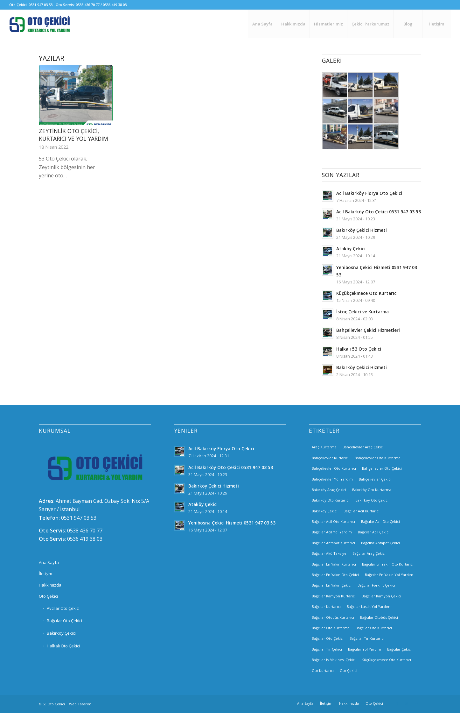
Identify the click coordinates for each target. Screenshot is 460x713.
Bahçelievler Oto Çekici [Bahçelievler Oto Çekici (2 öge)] (382, 468)
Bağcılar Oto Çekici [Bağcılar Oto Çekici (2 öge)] (328, 638)
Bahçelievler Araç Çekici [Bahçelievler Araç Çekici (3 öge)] (363, 447)
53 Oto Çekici (54, 704)
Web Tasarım (80, 704)
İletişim (45, 573)
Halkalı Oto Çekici (63, 646)
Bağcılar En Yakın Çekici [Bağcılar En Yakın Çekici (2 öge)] (332, 585)
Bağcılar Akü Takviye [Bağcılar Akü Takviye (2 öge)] (329, 553)
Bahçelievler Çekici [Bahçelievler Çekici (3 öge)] (375, 479)
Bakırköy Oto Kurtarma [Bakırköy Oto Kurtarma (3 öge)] (371, 489)
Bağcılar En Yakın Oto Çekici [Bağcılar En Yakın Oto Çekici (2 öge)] (335, 574)
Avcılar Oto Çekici (63, 608)
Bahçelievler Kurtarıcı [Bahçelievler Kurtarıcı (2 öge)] (330, 457)
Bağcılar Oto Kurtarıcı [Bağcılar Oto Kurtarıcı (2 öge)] (374, 627)
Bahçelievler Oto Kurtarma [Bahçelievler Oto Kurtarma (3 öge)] (378, 457)
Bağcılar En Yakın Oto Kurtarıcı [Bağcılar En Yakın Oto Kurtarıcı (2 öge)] (388, 564)
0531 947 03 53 (78, 517)
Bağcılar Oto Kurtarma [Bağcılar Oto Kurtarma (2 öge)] (331, 627)
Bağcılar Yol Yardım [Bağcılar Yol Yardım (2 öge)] (364, 649)
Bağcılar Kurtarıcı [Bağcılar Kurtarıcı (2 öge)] (326, 606)
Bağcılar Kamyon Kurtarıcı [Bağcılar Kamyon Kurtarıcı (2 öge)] (334, 596)
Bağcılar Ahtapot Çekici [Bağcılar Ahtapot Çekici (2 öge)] (380, 542)
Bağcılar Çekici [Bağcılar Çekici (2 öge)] (399, 649)
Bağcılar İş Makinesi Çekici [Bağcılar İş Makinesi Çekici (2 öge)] (334, 659)
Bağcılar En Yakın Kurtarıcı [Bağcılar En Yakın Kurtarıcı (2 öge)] (334, 564)
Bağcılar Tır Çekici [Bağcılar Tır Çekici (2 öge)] (327, 649)
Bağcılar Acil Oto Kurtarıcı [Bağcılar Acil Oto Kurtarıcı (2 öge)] (333, 521)
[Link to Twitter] (416, 703)
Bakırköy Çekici (61, 633)
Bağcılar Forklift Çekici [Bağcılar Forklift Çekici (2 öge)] (376, 585)
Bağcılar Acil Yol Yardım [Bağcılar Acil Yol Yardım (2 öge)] (332, 532)
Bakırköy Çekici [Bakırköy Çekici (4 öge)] (325, 511)
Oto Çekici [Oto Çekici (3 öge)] (348, 670)
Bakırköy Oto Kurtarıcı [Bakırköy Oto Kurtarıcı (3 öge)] (330, 500)
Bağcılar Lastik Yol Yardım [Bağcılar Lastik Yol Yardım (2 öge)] (368, 606)
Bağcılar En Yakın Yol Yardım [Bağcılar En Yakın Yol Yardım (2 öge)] (389, 574)
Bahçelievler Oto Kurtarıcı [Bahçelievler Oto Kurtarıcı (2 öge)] (334, 468)
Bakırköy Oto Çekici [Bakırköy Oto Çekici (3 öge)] (371, 500)
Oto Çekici (48, 596)
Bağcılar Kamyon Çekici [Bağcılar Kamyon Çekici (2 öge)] (381, 596)
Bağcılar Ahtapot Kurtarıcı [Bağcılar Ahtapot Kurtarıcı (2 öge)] (333, 542)
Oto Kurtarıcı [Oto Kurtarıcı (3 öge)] (323, 670)
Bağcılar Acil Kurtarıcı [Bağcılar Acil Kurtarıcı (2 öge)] (362, 511)
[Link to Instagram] (407, 703)
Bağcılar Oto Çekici (64, 621)
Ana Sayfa (49, 562)
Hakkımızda (50, 585)
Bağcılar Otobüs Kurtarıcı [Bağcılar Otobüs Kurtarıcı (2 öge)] (333, 617)
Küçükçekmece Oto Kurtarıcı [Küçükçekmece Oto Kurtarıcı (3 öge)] (386, 659)
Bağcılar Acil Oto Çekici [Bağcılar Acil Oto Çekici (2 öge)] (380, 521)
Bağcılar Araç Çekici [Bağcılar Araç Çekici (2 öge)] (369, 553)
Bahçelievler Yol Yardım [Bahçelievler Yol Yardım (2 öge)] (332, 479)
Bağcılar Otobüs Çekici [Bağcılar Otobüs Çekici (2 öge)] (379, 617)
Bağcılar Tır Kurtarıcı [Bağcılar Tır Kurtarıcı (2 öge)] (367, 638)
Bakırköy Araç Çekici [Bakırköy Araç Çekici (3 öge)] (329, 489)
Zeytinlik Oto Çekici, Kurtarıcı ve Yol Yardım (73, 135)
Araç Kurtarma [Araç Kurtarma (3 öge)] (324, 447)
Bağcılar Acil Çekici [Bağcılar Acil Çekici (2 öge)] (373, 532)
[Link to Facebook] (397, 703)
